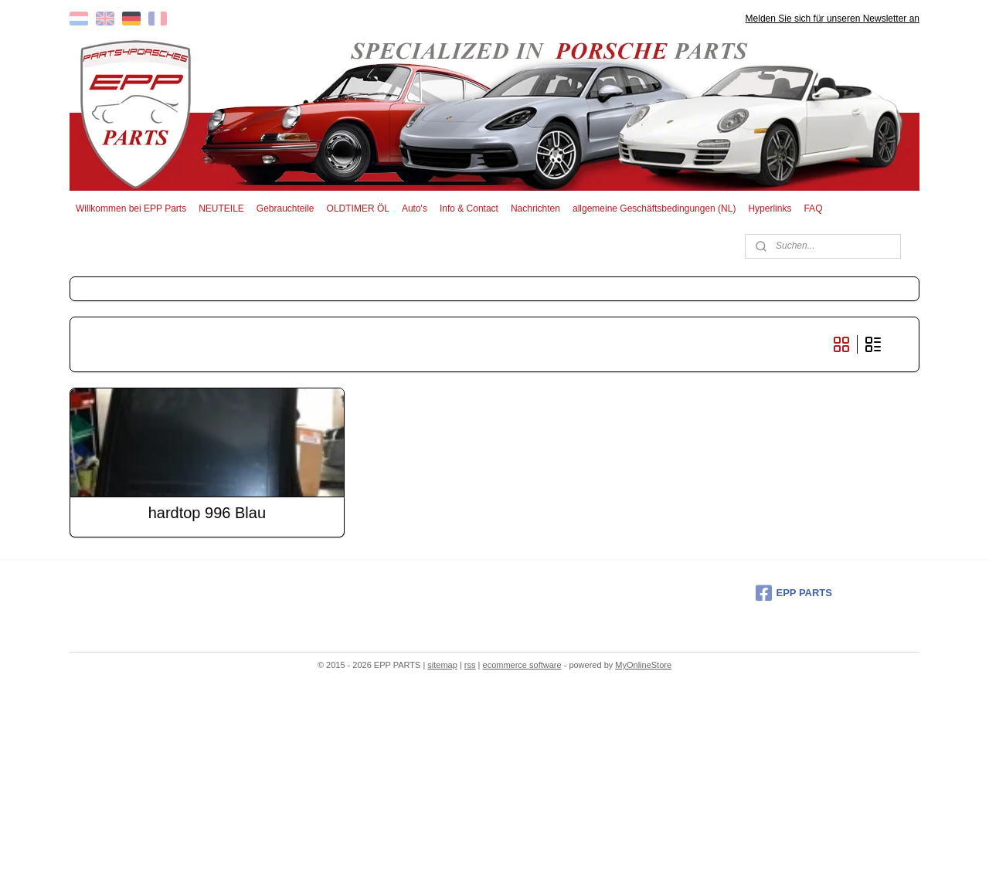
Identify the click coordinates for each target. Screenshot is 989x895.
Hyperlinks (769, 208)
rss (470, 665)
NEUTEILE (221, 208)
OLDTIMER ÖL (358, 208)
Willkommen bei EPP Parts (131, 208)
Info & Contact (469, 208)
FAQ (813, 208)
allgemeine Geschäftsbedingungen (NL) (654, 208)
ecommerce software (522, 665)
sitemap (442, 665)
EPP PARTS (794, 593)
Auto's (414, 208)
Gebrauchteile (285, 208)
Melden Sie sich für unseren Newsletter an (832, 18)
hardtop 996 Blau (207, 512)
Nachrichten (535, 208)
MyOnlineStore (643, 665)
